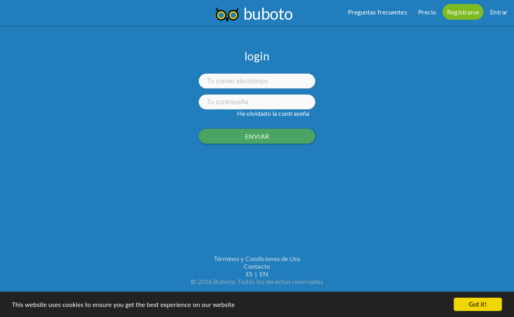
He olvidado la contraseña (273, 113)
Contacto (257, 266)
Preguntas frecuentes (377, 12)
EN (263, 274)
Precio (427, 12)
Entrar (499, 12)
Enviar (257, 136)
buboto (268, 13)
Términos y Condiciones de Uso (257, 258)
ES (249, 274)
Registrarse (463, 12)
